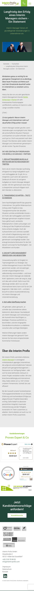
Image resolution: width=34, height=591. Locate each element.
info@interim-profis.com (11, 561)
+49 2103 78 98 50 (9, 559)
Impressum (6, 567)
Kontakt (5, 572)
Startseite (6, 64)
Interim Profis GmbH (10, 3)
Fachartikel (15, 64)
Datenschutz (7, 569)
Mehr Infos (29, 444)
